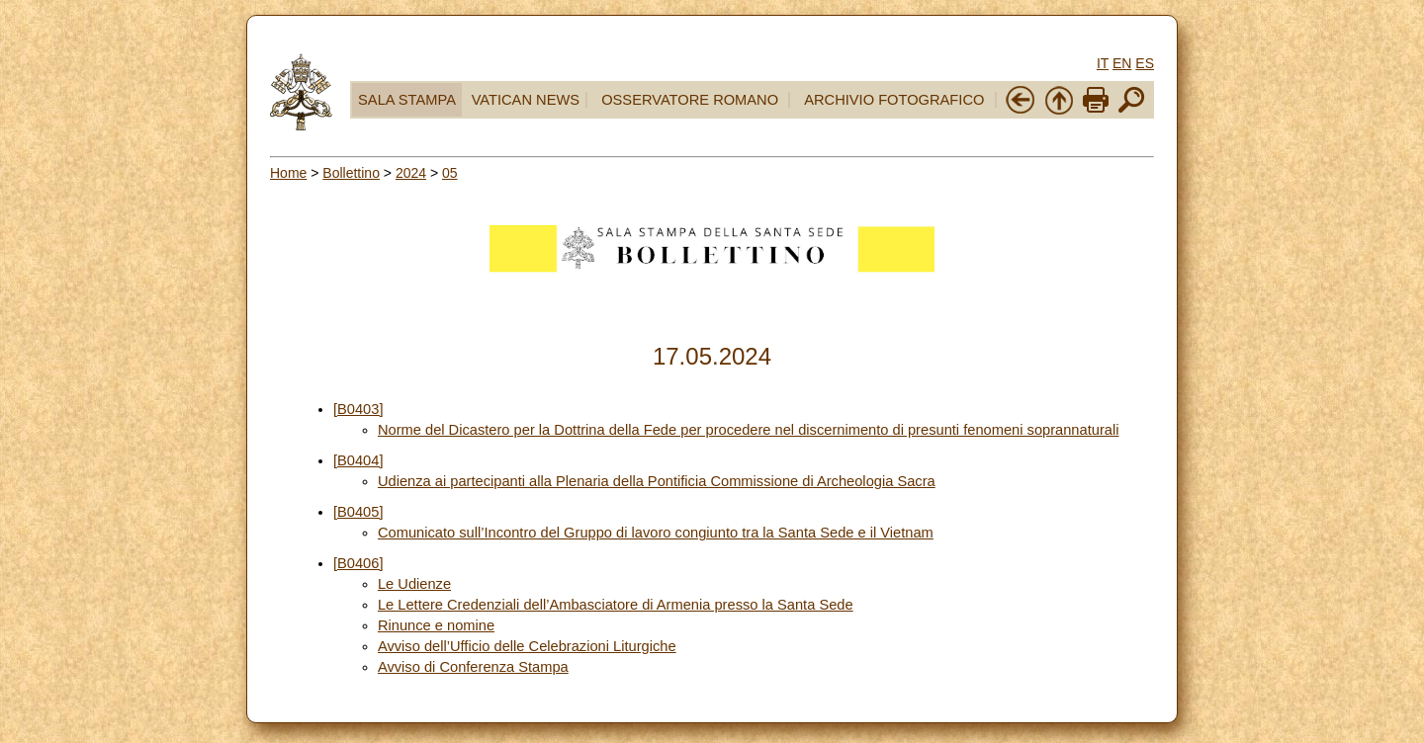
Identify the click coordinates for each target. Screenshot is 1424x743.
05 (450, 173)
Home (288, 173)
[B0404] (358, 460)
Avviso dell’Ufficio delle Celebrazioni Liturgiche (527, 646)
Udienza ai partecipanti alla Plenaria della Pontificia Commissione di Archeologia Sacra (656, 481)
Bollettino (351, 173)
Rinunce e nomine (436, 625)
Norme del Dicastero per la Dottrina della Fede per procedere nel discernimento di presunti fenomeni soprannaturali (748, 430)
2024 (411, 173)
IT (1103, 63)
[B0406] (358, 563)
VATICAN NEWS (525, 100)
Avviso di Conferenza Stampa (473, 667)
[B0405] (358, 512)
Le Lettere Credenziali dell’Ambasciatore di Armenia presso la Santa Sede (615, 605)
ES (1144, 63)
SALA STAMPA (407, 100)
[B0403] (358, 409)
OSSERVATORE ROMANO (689, 100)
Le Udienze (414, 584)
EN (1121, 63)
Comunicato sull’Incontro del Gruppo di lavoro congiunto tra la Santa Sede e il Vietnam (656, 532)
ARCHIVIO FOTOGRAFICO (894, 100)
